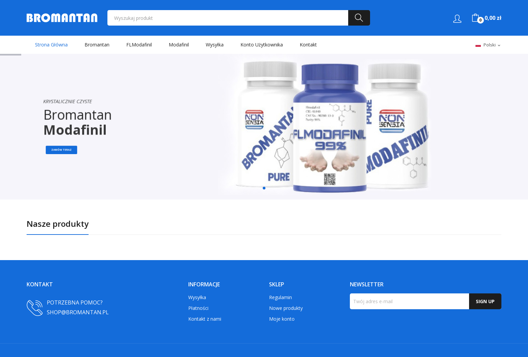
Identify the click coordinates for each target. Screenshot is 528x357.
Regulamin (280, 297)
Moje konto (282, 319)
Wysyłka (197, 297)
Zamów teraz (66, 151)
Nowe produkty (286, 308)
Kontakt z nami (204, 319)
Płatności (198, 308)
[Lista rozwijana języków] (488, 45)
